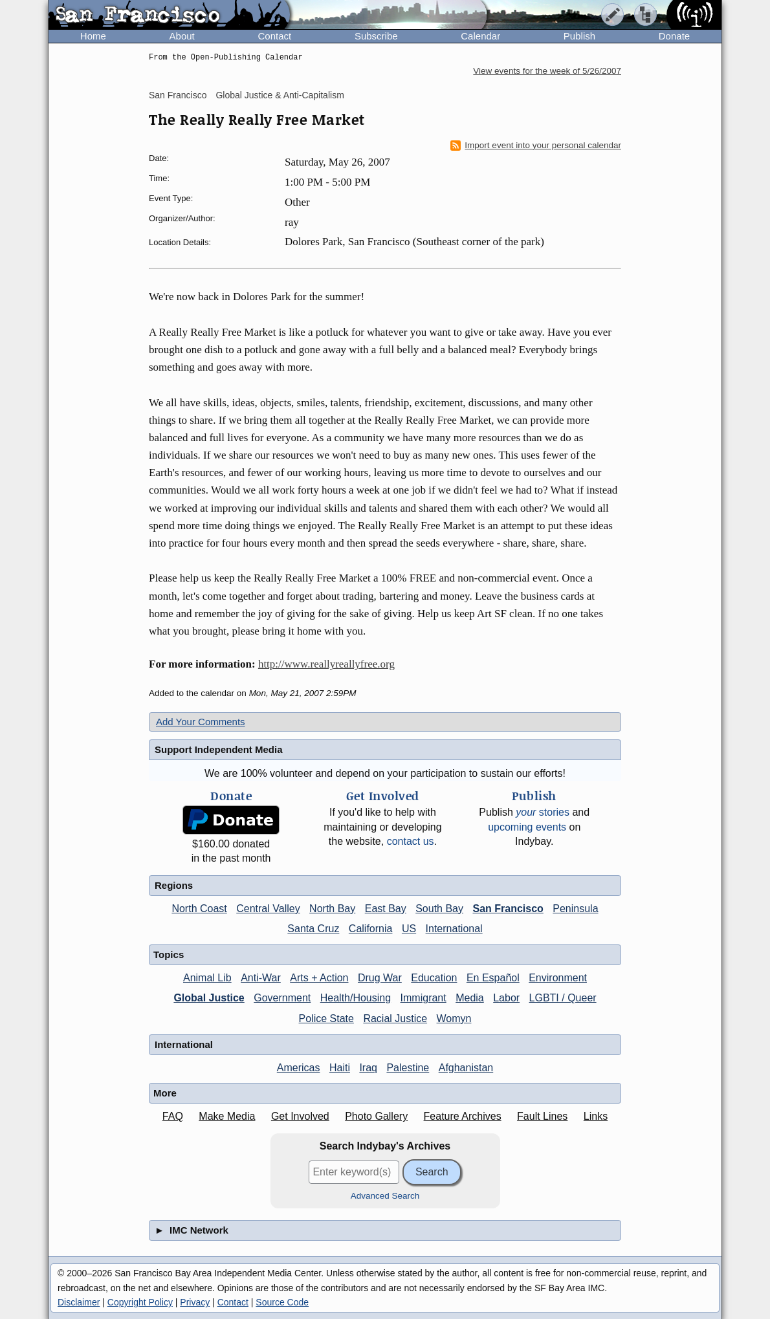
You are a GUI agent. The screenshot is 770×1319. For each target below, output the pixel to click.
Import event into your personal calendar (535, 145)
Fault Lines (542, 1116)
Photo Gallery (376, 1116)
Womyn (454, 1018)
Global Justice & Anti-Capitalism (279, 95)
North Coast (198, 908)
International (454, 928)
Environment (558, 977)
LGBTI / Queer (563, 997)
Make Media (227, 1116)
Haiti (339, 1067)
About (182, 35)
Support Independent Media (219, 749)
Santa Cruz (313, 928)
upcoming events (527, 827)
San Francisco (177, 95)
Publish (579, 35)
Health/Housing (355, 997)
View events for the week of (547, 71)
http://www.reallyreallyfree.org (326, 664)
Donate (674, 35)
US (409, 928)
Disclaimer (79, 1302)
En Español (493, 977)
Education (434, 977)
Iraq (368, 1067)
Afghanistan (466, 1067)
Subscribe (376, 35)
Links (596, 1116)
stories (542, 812)
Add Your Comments (200, 721)
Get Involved (300, 1116)
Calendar (480, 35)
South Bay (439, 908)
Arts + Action (319, 977)
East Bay (385, 908)
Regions (174, 885)
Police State (326, 1018)
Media (470, 997)
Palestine (407, 1067)
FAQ (172, 1116)
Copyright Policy (140, 1302)
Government (282, 997)
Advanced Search (385, 1196)
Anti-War (261, 977)
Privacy (195, 1302)
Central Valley (268, 908)
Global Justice (208, 997)
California (371, 928)
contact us (410, 841)
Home (93, 35)
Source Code (282, 1302)
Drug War (380, 977)
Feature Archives (462, 1116)
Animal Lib (207, 977)
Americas (298, 1067)
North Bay (332, 908)
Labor (506, 997)
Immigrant (423, 997)
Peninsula (575, 908)
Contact (274, 35)
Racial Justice (395, 1018)
